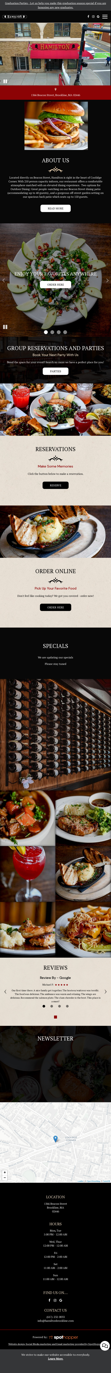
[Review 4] (67, 1006)
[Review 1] (44, 1006)
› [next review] (105, 990)
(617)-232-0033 (56, 1317)
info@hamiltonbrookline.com (56, 1320)
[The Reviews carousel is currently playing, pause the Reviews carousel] (55, 1017)
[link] (55, 1139)
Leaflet (80, 1181)
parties (55, 371)
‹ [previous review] (5, 990)
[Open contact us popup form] (105, 1343)
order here (55, 607)
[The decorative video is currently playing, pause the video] (5, 81)
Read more (51, 209)
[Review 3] (59, 1006)
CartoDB (106, 1181)
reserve (52, 486)
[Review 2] (51, 1006)
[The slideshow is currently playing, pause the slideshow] (5, 327)
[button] (46, 332)
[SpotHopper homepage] (63, 1337)
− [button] (5, 1178)
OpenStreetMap (93, 1181)
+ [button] (5, 1172)
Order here (55, 284)
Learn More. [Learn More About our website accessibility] (55, 1359)
